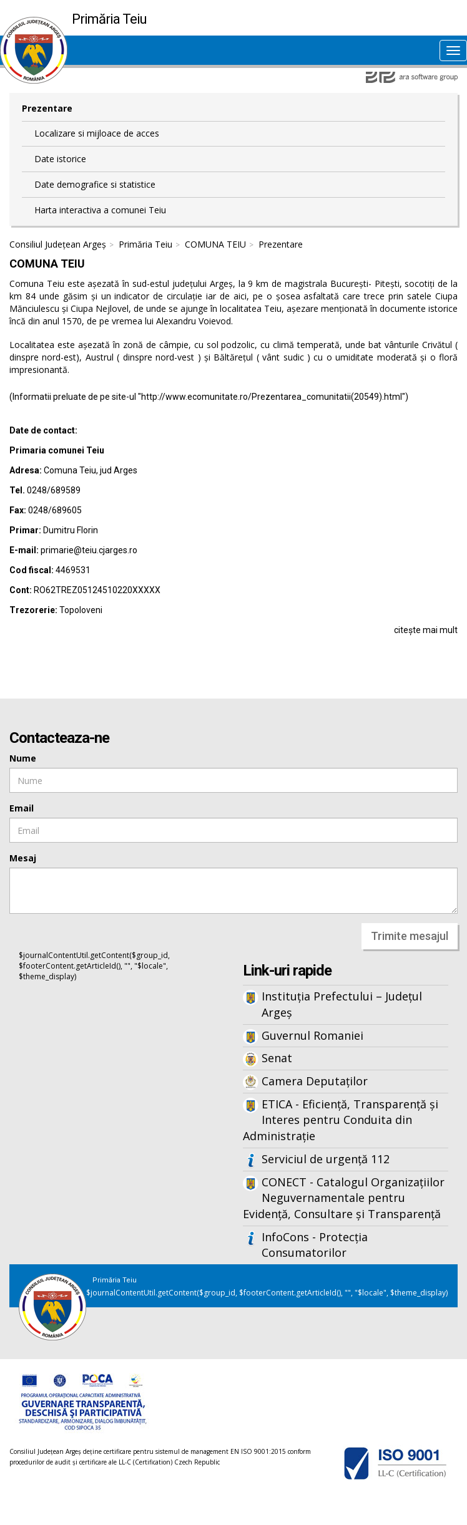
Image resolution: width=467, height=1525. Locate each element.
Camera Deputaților (315, 1080)
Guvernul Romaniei (312, 1035)
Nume (22, 758)
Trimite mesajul (409, 935)
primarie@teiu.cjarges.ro (89, 550)
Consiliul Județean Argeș (57, 244)
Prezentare (47, 108)
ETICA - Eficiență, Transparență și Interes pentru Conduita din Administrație (340, 1120)
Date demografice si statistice (94, 184)
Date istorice (60, 159)
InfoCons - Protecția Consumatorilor (315, 1245)
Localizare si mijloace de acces (96, 133)
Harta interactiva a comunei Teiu (100, 210)
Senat (277, 1057)
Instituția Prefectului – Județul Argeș (342, 1004)
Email (21, 808)
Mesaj (22, 858)
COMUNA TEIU (215, 244)
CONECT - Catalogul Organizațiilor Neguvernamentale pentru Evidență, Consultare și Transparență (344, 1197)
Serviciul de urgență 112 (326, 1158)
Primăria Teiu (145, 244)
